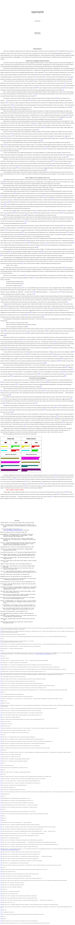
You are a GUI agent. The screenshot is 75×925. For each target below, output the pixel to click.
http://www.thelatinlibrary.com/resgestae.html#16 (13, 530)
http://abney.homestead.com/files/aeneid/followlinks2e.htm (10, 849)
